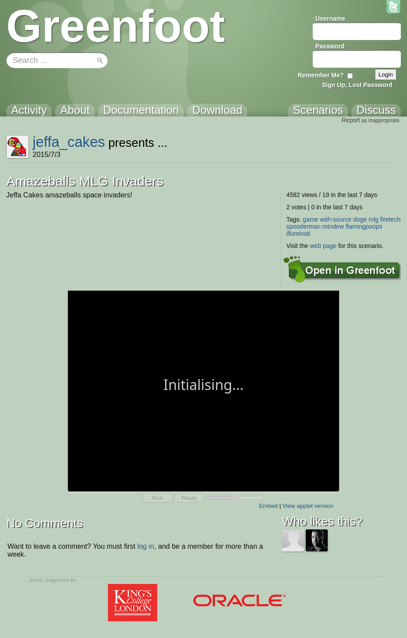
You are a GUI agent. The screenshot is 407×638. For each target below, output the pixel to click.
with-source (336, 219)
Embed (268, 506)
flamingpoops (364, 226)
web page (323, 245)
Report (350, 120)
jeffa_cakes (69, 142)
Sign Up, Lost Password (357, 84)
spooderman (303, 226)
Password (329, 46)
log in (145, 546)
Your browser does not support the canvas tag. (203, 390)
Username (330, 18)
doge (360, 219)
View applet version (307, 506)
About (36, 580)
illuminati (298, 233)
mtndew (333, 226)
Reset (188, 498)
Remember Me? (321, 75)
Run (157, 498)
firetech (390, 219)
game (310, 219)
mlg (374, 219)
